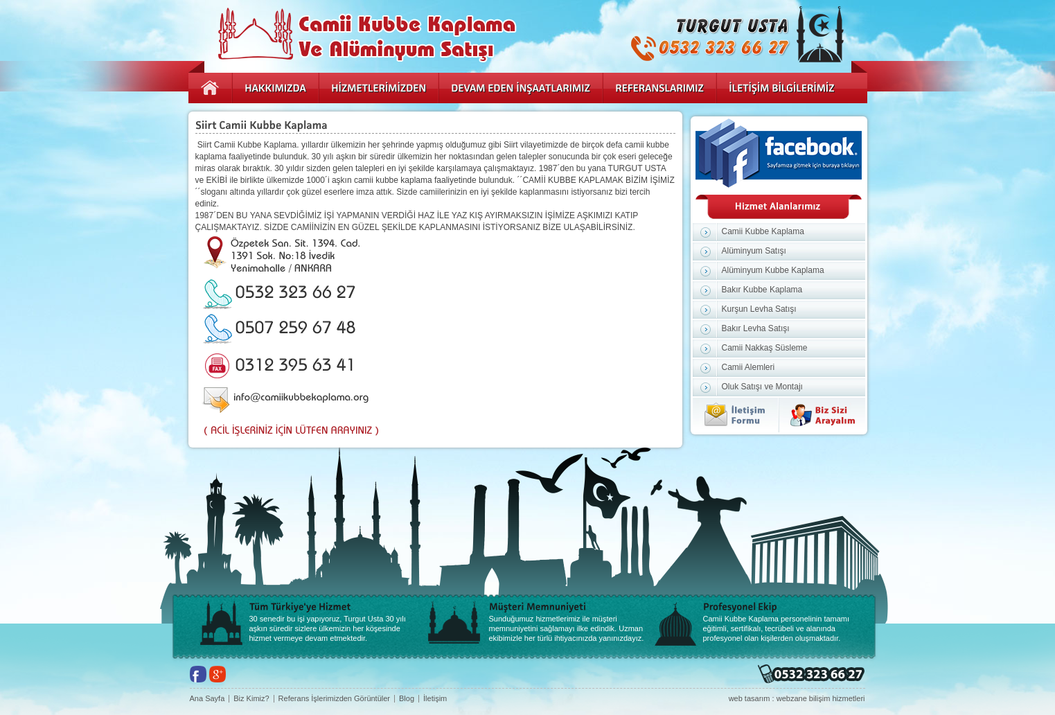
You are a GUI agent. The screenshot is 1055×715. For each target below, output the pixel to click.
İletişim (435, 699)
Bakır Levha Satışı (756, 328)
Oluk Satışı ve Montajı (762, 386)
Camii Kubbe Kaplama (763, 231)
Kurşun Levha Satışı (759, 309)
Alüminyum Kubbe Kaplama (773, 270)
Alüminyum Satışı (754, 251)
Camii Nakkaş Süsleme (765, 348)
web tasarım (749, 698)
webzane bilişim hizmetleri (821, 698)
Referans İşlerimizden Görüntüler (334, 699)
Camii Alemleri (748, 367)
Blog (406, 699)
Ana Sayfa (207, 699)
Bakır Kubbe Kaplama (762, 289)
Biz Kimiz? (251, 699)
